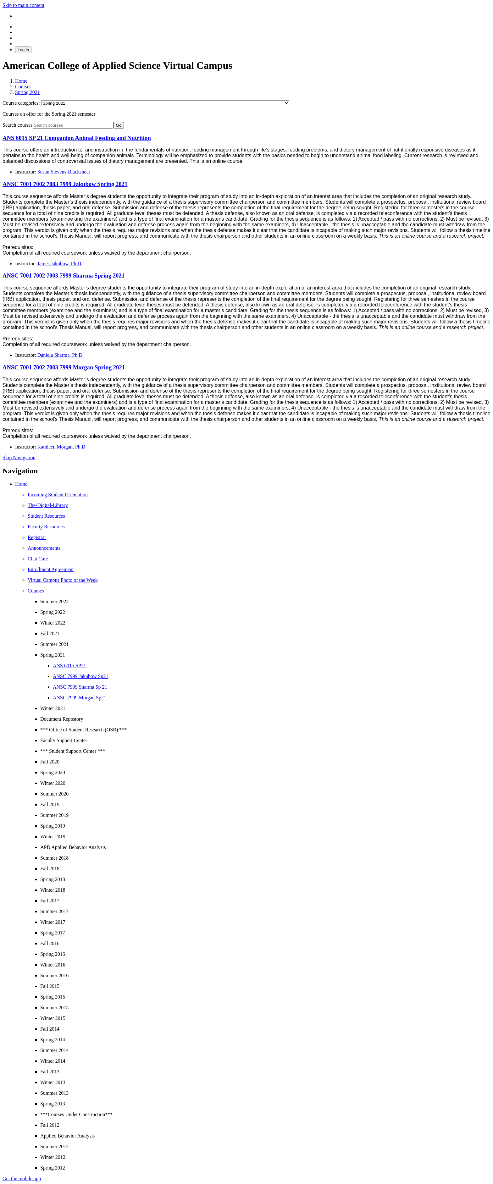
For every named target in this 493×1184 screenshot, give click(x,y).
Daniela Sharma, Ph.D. (60, 355)
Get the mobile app (22, 1178)
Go (119, 125)
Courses (36, 590)
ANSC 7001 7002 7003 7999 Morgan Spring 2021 (64, 367)
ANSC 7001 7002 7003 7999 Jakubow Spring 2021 (65, 184)
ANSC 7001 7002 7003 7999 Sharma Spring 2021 (64, 275)
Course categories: (22, 103)
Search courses (18, 125)
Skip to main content (23, 5)
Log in (23, 49)
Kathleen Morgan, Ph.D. (62, 446)
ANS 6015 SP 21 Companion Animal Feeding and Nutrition (77, 138)
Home (21, 484)
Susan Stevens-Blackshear (63, 171)
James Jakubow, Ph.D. (59, 263)
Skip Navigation (19, 457)
